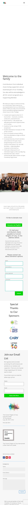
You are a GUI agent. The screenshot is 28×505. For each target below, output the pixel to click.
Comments (7, 279)
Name (6, 260)
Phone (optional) (9, 273)
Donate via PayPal (14, 225)
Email (5, 388)
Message (5, 478)
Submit (19, 293)
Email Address (8, 267)
